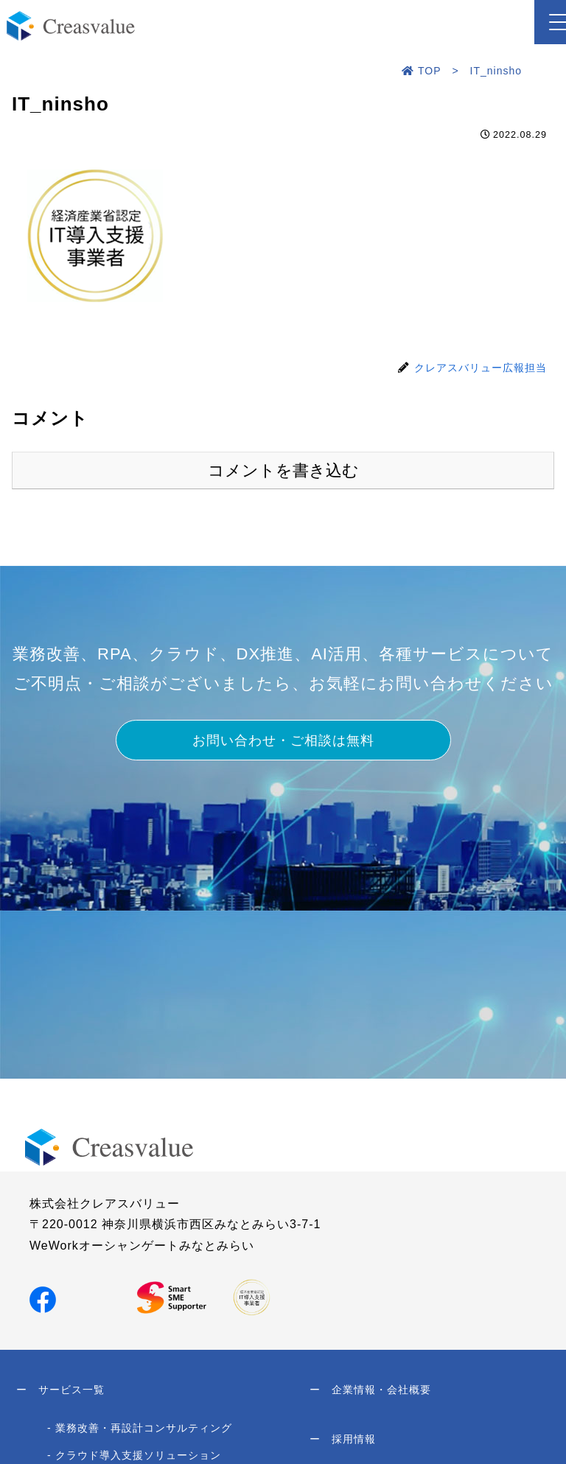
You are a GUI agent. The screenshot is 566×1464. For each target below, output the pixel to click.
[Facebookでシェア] (42, 1298)
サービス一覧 (60, 1392)
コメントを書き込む (283, 470)
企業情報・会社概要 (370, 1392)
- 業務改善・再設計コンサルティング (139, 1431)
